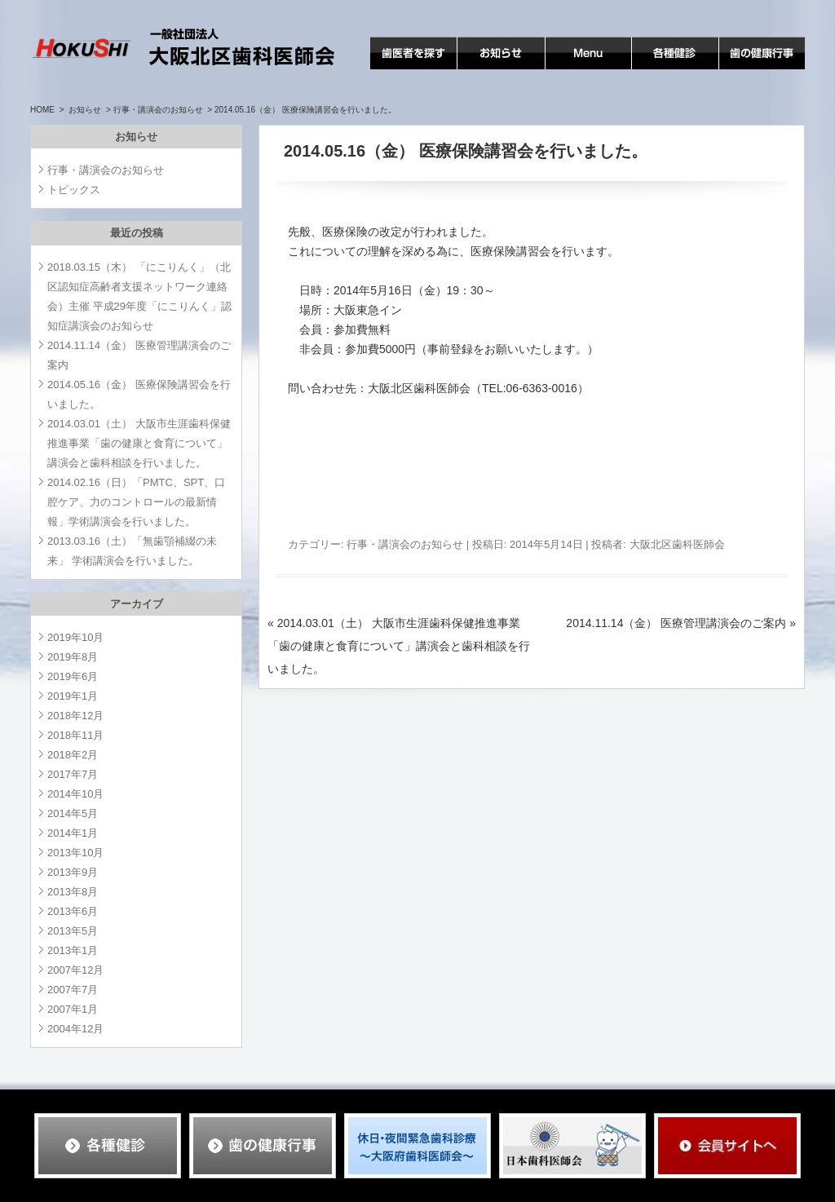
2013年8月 (72, 892)
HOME (42, 109)
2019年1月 (72, 696)
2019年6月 (72, 676)
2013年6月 (72, 911)
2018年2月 (72, 755)
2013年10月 (75, 852)
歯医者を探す (404, 68)
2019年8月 (72, 657)
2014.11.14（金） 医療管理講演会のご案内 (681, 623)
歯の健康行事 (753, 68)
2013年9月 (72, 872)
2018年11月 (75, 735)
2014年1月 (72, 833)
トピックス (73, 189)
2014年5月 (72, 813)
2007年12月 (75, 970)
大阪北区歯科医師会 (677, 544)
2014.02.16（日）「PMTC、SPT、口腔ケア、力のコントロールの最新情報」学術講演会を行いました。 (136, 502)
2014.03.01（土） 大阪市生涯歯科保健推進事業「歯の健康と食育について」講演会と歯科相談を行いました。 (398, 645)
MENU (562, 68)
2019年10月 (75, 637)
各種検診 (655, 68)
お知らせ (480, 68)
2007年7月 (72, 989)
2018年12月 (75, 715)
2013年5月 (72, 931)
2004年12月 (75, 1029)
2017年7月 (72, 774)
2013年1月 (72, 950)
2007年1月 (72, 1009)
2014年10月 (75, 794)
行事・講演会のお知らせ (158, 109)
